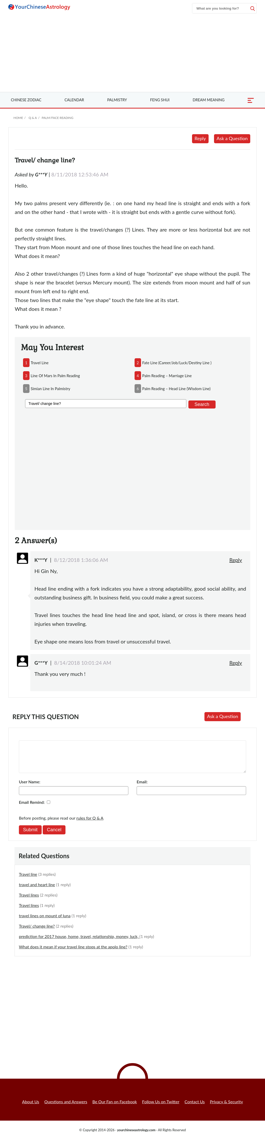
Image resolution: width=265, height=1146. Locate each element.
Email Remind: (32, 808)
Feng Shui (160, 100)
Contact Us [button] (195, 1107)
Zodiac (26, 100)
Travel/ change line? (37, 932)
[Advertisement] (132, 53)
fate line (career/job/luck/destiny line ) (177, 362)
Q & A (32, 118)
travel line (40, 362)
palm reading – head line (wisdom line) (176, 388)
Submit (30, 836)
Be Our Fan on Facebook (114, 1107)
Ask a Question (232, 138)
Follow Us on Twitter (160, 1107)
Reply (200, 138)
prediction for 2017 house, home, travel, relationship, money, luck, (79, 942)
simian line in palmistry (50, 388)
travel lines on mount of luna (44, 921)
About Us (30, 1107)
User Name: (29, 787)
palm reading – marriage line (167, 375)
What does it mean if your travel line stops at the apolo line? (73, 952)
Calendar (74, 100)
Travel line (28, 880)
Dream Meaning (209, 100)
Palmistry (117, 100)
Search (202, 404)
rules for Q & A (90, 824)
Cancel (54, 836)
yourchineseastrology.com (136, 1136)
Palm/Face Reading (57, 118)
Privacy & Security (226, 1107)
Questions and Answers (65, 1107)
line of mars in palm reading (55, 375)
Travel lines (29, 901)
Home (18, 118)
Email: (142, 787)
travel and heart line (37, 890)
